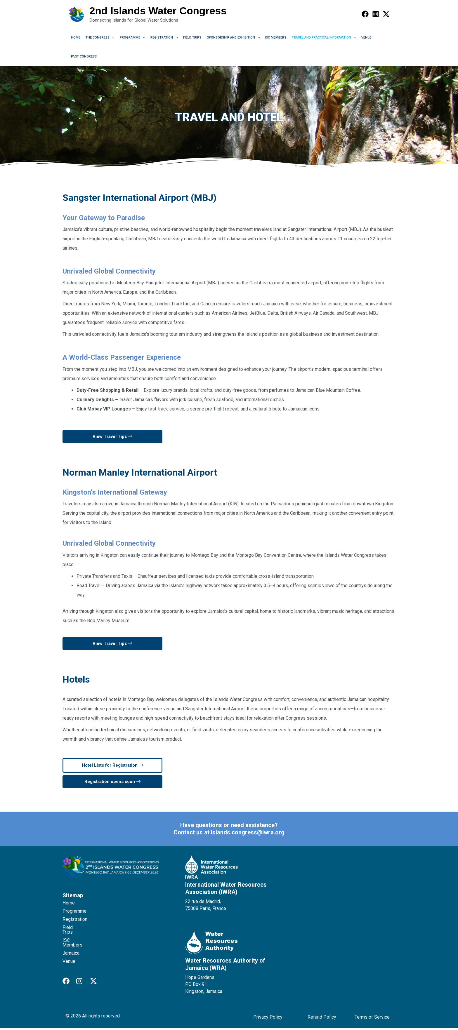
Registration (160, 38)
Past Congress (83, 58)
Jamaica (71, 946)
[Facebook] (365, 14)
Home (75, 38)
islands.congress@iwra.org (247, 834)
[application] (110, 38)
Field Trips (187, 38)
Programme (129, 38)
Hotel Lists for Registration (112, 767)
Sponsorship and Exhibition (226, 38)
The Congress (98, 38)
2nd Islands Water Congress (157, 10)
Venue (355, 38)
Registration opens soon (112, 784)
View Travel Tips (112, 438)
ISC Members (267, 38)
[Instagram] (375, 14)
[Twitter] (386, 14)
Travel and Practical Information (314, 38)
